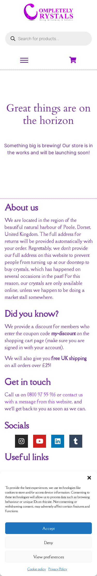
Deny (48, 542)
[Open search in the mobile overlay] (48, 38)
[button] (89, 477)
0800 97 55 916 (41, 394)
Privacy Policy (57, 569)
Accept (48, 528)
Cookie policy (36, 569)
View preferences (48, 556)
